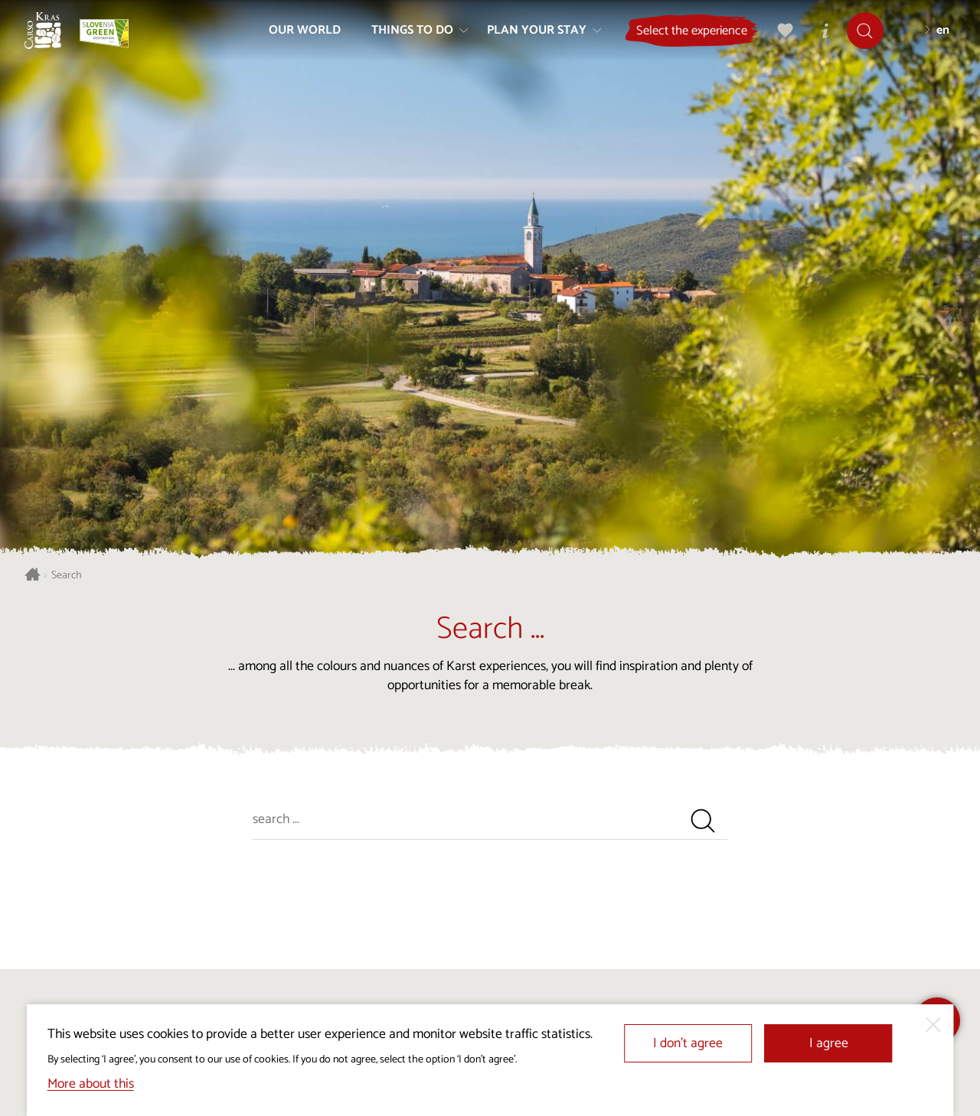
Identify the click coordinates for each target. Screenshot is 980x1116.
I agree (828, 1044)
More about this (90, 1084)
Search (66, 575)
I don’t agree (688, 1044)
